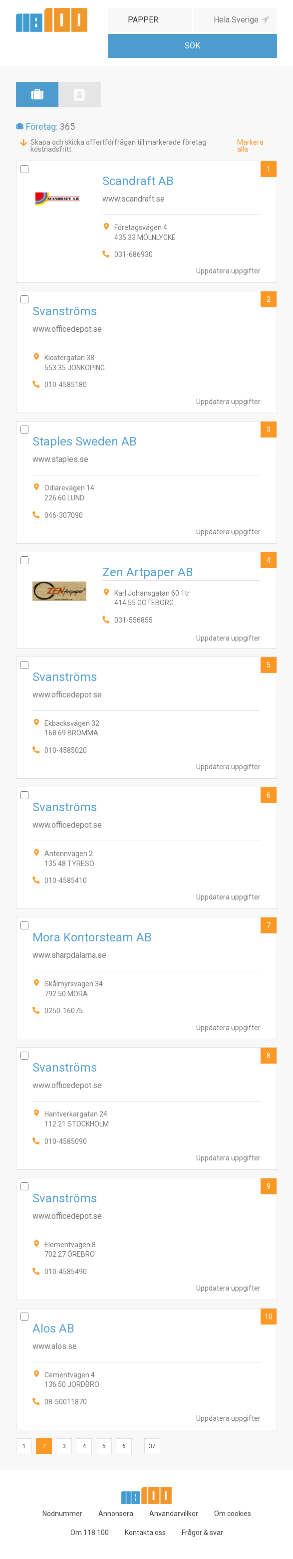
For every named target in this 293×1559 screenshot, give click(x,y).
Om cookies (232, 1514)
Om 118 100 (89, 1533)
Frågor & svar (202, 1533)
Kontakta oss (145, 1533)
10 (269, 1317)
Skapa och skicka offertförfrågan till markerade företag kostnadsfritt (118, 145)
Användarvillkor (173, 1514)
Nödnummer (62, 1514)
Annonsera (115, 1514)
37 (152, 1446)
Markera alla (250, 145)
